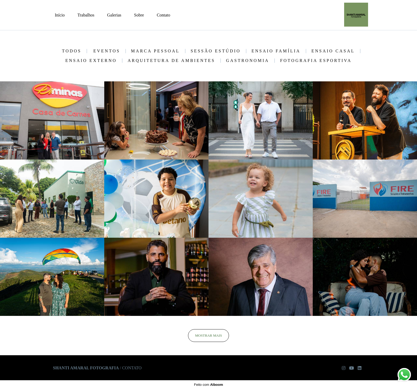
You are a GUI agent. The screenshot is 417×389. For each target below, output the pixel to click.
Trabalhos (85, 15)
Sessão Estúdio (216, 51)
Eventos (106, 51)
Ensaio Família (276, 51)
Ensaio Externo (91, 60)
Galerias (114, 15)
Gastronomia (247, 60)
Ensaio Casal (333, 51)
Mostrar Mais (208, 335)
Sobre (139, 15)
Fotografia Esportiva (316, 60)
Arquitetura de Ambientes (171, 60)
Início (60, 15)
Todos (71, 51)
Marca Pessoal (155, 51)
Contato (163, 15)
